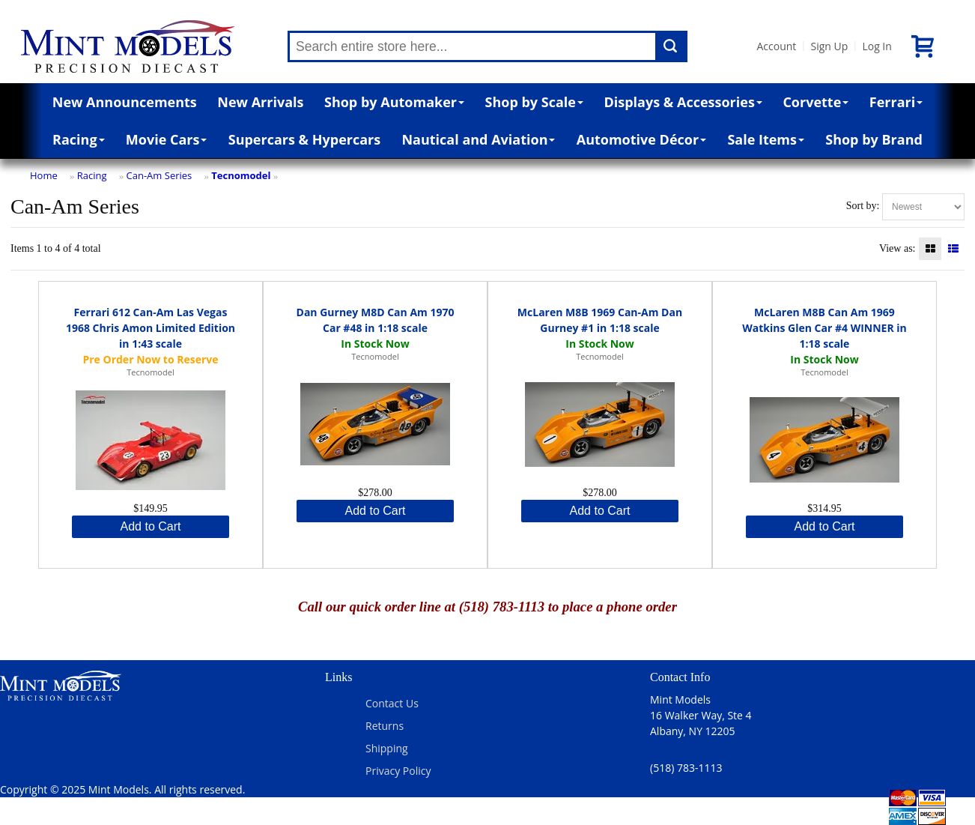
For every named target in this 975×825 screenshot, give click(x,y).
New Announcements (124, 102)
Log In (876, 46)
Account (776, 46)
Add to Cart (151, 526)
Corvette (815, 102)
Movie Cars (166, 139)
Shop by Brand (874, 139)
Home (44, 175)
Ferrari (896, 102)
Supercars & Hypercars (304, 139)
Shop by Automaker (394, 102)
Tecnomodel (240, 175)
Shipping (386, 748)
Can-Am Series (159, 175)
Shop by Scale (534, 102)
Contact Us (392, 703)
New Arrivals (260, 102)
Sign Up (829, 46)
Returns (384, 726)
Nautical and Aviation (478, 139)
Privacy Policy (398, 771)
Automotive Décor (641, 139)
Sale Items (765, 139)
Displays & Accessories (683, 102)
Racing (78, 139)
